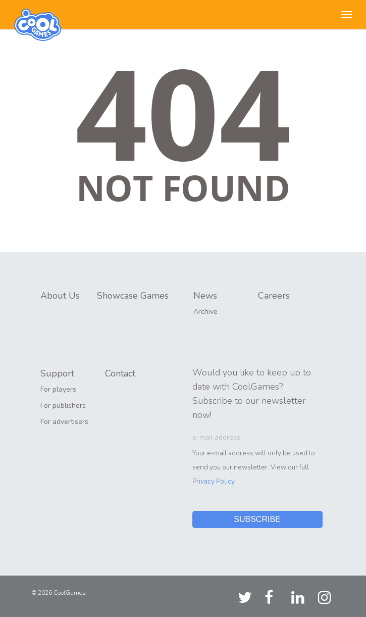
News (205, 296)
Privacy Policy (213, 481)
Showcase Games (133, 296)
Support (57, 373)
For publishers (63, 405)
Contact (120, 373)
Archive (205, 311)
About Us (60, 296)
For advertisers (64, 421)
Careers (274, 296)
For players (58, 389)
